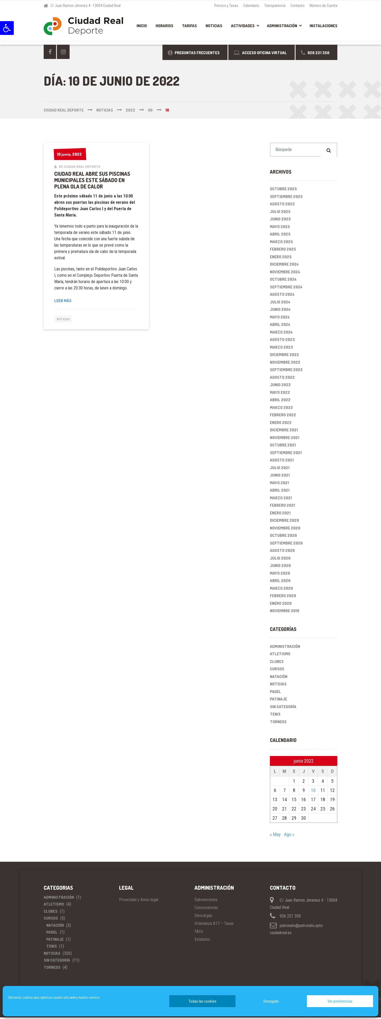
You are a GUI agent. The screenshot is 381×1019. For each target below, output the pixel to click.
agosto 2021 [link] (282, 461)
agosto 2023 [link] (282, 341)
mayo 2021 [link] (279, 484)
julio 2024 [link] (280, 303)
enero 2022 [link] (281, 424)
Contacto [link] (298, 5)
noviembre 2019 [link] (284, 612)
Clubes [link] (277, 663)
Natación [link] (278, 678)
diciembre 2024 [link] (284, 266)
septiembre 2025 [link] (286, 198)
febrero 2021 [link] (282, 507)
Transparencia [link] (274, 5)
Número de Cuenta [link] (323, 5)
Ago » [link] (289, 836)
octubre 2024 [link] (283, 281)
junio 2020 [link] (280, 567)
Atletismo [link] (280, 655)
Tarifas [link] (189, 25)
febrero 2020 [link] (283, 597)
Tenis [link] (275, 715)
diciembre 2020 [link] (284, 522)
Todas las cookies (202, 1001)
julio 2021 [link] (279, 469)
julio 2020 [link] (280, 559)
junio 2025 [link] (280, 220)
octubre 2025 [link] (283, 190)
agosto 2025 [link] (282, 205)
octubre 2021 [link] (283, 446)
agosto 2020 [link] (282, 552)
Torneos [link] (278, 723)
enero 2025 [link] (281, 258)
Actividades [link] (243, 25)
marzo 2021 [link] (281, 499)
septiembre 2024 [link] (286, 288)
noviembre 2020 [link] (285, 529)
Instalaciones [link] (323, 25)
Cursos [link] (277, 670)
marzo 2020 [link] (281, 589)
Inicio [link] (142, 25)
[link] (7, 28)
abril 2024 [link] (280, 326)
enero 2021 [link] (280, 514)
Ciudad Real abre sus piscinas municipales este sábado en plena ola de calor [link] (92, 180)
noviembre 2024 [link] (285, 273)
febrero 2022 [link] (283, 416)
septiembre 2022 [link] (286, 371)
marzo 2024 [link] (281, 333)
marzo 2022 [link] (281, 409)
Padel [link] (275, 693)
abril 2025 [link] (280, 235)
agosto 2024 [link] (282, 296)
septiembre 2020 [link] (286, 544)
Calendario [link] (251, 5)
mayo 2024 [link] (280, 318)
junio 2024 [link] (280, 311)
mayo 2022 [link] (280, 393)
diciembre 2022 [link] (284, 356)
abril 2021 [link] (279, 492)
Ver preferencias (340, 1001)
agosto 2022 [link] (282, 378)
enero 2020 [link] (281, 604)
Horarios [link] (164, 25)
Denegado (271, 1001)
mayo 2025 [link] (280, 228)
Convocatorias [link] (206, 909)
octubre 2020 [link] (283, 537)
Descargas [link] (203, 917)
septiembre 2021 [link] (286, 454)
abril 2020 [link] (280, 582)
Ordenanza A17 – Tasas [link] (214, 925)
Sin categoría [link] (283, 708)
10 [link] (313, 792)
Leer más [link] (62, 300)
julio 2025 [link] (280, 213)
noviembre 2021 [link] (284, 439)
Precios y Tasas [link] (226, 5)
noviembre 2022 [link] (285, 363)
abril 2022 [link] (280, 401)
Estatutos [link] (202, 940)
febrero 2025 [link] (283, 250)
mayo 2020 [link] (280, 574)
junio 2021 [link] (280, 476)
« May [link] (275, 836)
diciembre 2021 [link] (284, 431)
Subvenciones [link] (205, 901)
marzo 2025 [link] (281, 243)
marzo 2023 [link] (281, 348)
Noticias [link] (214, 25)
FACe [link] (198, 932)
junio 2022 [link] (280, 386)
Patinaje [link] (278, 700)
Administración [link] (282, 25)
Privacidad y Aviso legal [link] (138, 901)
